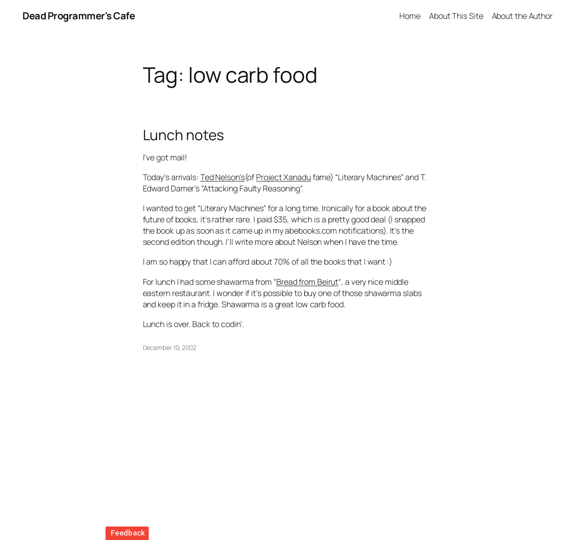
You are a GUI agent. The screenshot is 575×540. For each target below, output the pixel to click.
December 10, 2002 (169, 347)
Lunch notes (184, 135)
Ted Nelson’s (222, 177)
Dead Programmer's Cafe (78, 15)
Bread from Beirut (307, 281)
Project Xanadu (283, 177)
